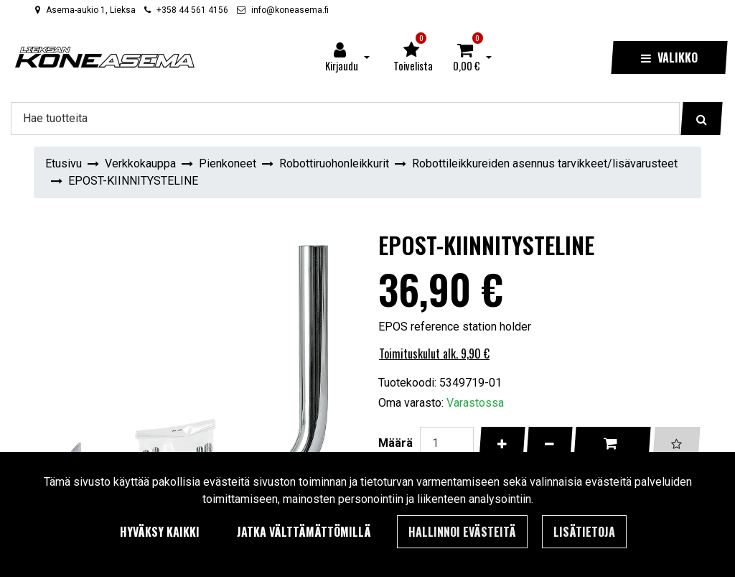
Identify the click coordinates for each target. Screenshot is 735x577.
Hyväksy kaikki (160, 531)
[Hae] (345, 118)
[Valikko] (669, 57)
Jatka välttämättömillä (304, 531)
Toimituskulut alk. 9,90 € (434, 353)
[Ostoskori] (466, 57)
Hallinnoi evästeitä (462, 531)
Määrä (395, 442)
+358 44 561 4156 (192, 10)
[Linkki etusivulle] (105, 57)
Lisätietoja (584, 531)
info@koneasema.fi (290, 10)
